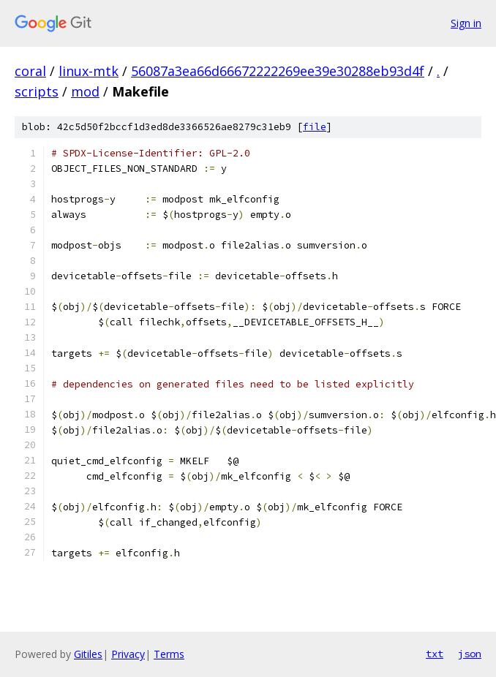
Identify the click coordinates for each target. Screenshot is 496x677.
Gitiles (88, 654)
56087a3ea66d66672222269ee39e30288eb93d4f (277, 71)
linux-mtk (89, 71)
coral (30, 71)
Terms (169, 654)
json (469, 653)
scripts (37, 91)
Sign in (466, 23)
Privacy (128, 654)
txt (434, 653)
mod (85, 91)
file (314, 127)
